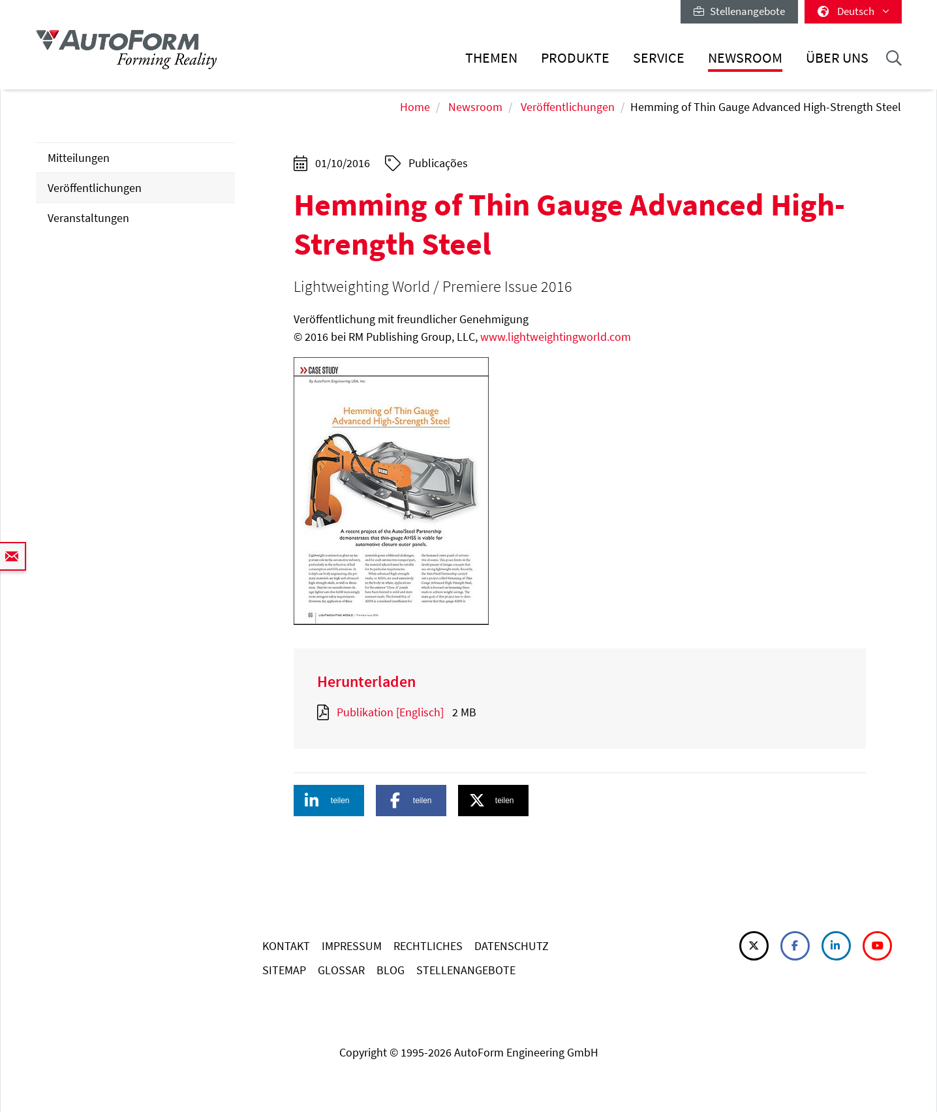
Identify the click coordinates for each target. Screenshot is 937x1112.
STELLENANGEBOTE (465, 969)
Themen (491, 58)
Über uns (837, 58)
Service (658, 58)
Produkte (575, 58)
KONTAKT (286, 945)
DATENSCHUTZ (511, 945)
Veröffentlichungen (568, 106)
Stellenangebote (739, 11)
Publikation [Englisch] (390, 712)
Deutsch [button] (853, 11)
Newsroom (745, 58)
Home (415, 106)
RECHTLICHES (428, 945)
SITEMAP (284, 969)
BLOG (390, 969)
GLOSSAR (341, 969)
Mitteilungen (79, 157)
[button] (329, 800)
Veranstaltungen (88, 217)
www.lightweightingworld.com (555, 336)
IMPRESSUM (352, 945)
